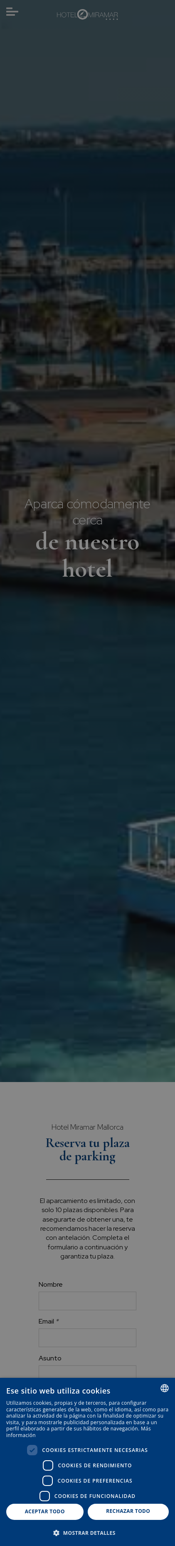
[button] (87, 1532)
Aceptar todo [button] (45, 1511)
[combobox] (164, 1388)
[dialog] (87, 1462)
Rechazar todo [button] (128, 1511)
